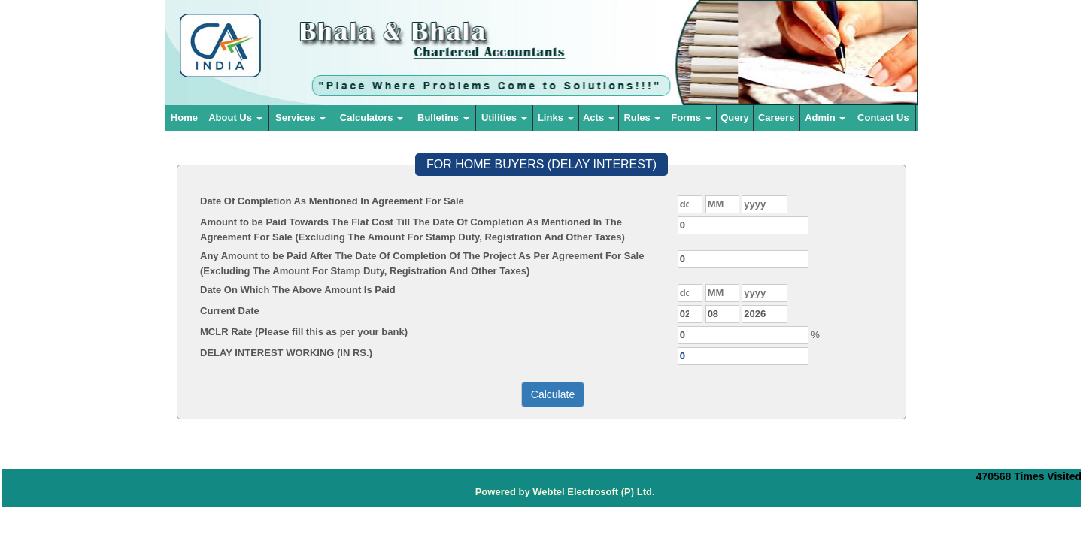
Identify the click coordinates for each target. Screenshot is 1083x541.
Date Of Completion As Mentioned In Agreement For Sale (332, 201)
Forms (691, 117)
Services (300, 117)
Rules (641, 117)
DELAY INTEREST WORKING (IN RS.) (286, 352)
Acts (598, 117)
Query (734, 117)
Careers (776, 117)
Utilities (504, 117)
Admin (825, 117)
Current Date (229, 310)
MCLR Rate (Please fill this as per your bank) (304, 331)
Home (184, 117)
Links (556, 117)
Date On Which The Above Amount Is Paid (298, 289)
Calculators (371, 117)
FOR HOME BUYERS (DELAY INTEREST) (541, 164)
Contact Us (883, 117)
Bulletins (443, 117)
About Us (235, 117)
